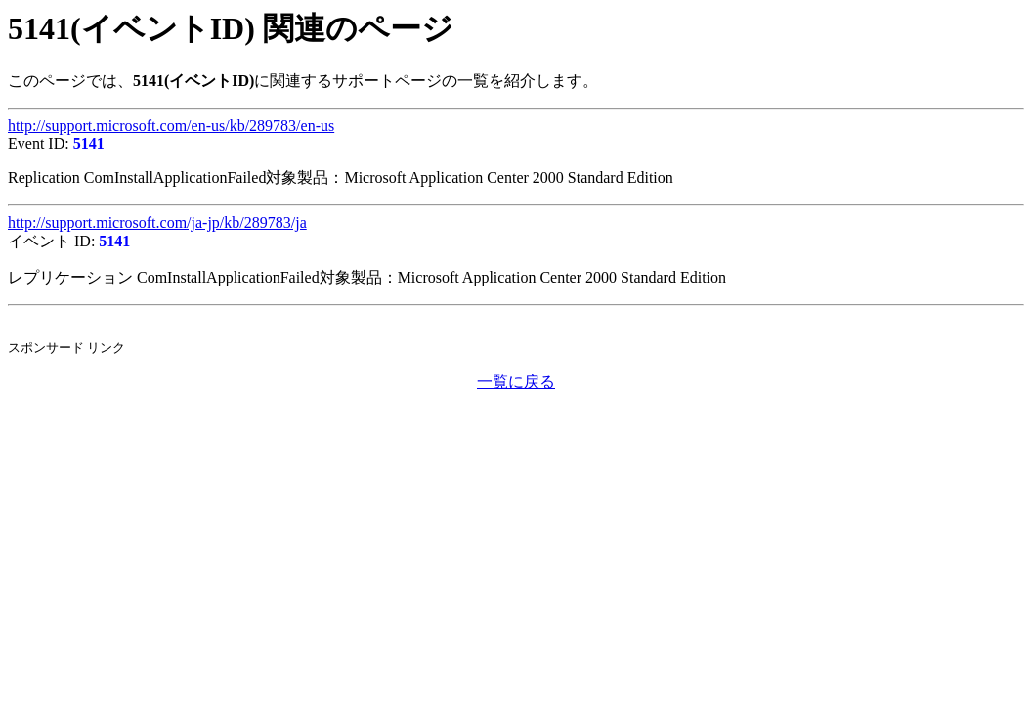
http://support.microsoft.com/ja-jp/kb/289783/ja (157, 222)
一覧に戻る (516, 382)
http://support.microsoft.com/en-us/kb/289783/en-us (171, 125)
